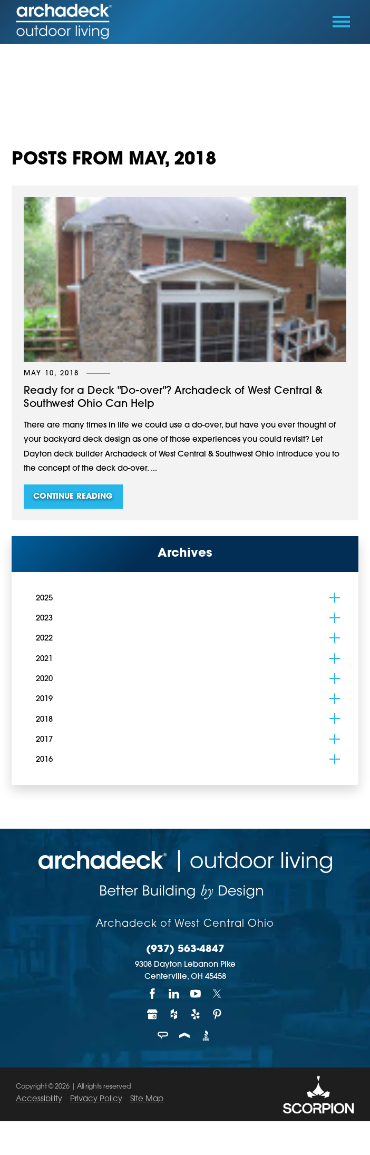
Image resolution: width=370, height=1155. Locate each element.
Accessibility (39, 1099)
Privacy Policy (96, 1099)
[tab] (335, 598)
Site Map (146, 1099)
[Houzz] (174, 1014)
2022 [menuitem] (44, 639)
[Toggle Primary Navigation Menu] (341, 21)
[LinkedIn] (174, 993)
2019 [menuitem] (44, 699)
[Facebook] (152, 993)
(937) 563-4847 (185, 950)
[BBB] (206, 1035)
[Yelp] (196, 1014)
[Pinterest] (217, 1014)
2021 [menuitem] (44, 659)
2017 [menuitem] (44, 740)
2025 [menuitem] (44, 599)
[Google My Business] (152, 1014)
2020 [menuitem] (44, 679)
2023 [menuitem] (44, 619)
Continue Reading (73, 497)
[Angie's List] (163, 1035)
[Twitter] (217, 993)
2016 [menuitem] (44, 760)
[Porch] (185, 1035)
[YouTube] (196, 993)
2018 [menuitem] (44, 720)
